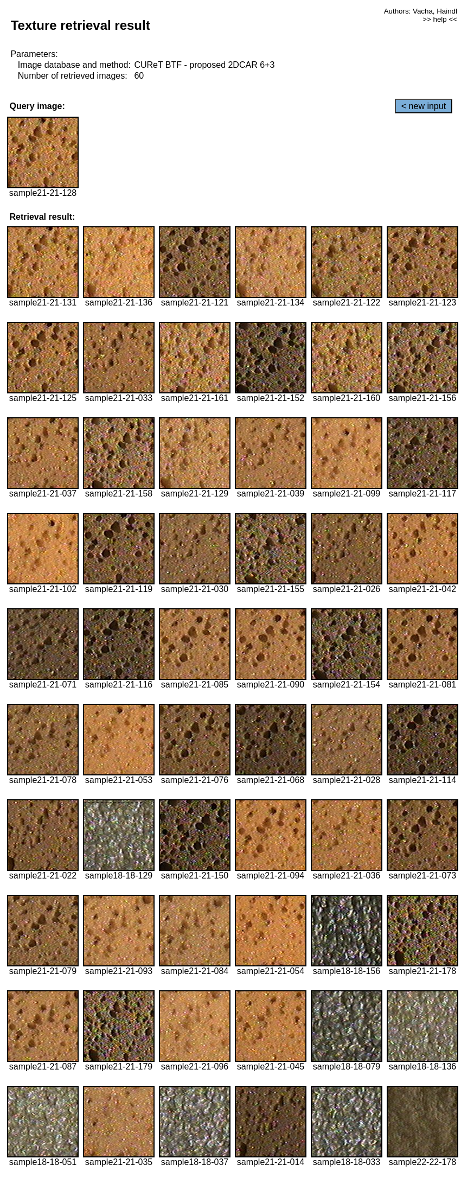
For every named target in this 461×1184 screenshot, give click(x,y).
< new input (423, 106)
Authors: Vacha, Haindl (420, 11)
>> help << (439, 19)
